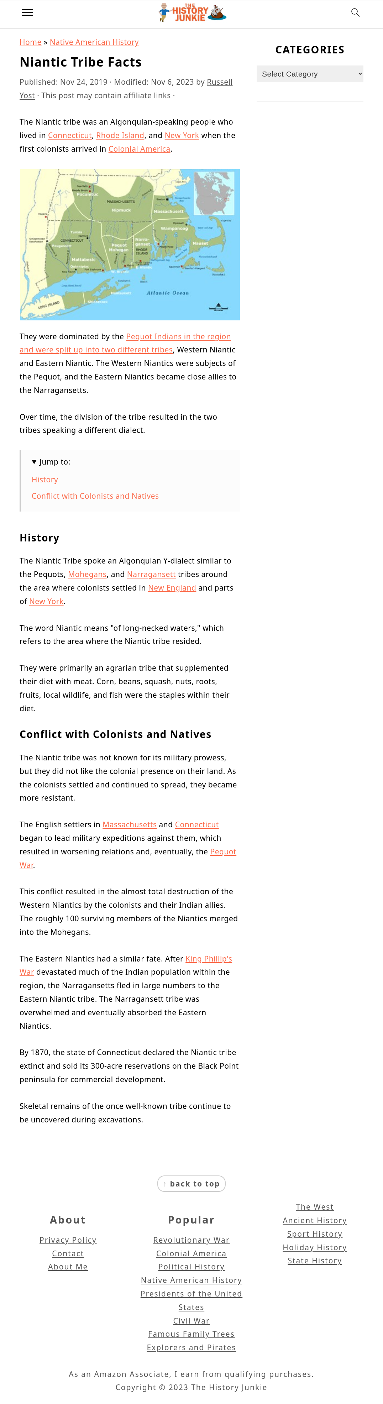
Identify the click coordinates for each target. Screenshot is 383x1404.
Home (31, 42)
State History (315, 1261)
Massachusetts (130, 824)
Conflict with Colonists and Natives (95, 496)
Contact (68, 1253)
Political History (191, 1267)
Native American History (94, 42)
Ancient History (315, 1220)
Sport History (315, 1234)
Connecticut (70, 135)
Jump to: (55, 462)
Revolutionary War (191, 1240)
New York (182, 135)
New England (172, 588)
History (45, 479)
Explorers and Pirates (191, 1347)
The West (315, 1207)
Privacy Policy (68, 1240)
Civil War (191, 1321)
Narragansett (151, 574)
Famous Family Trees (191, 1334)
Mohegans (87, 574)
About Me (68, 1267)
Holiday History (315, 1247)
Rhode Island (120, 135)
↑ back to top (191, 1184)
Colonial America (139, 149)
